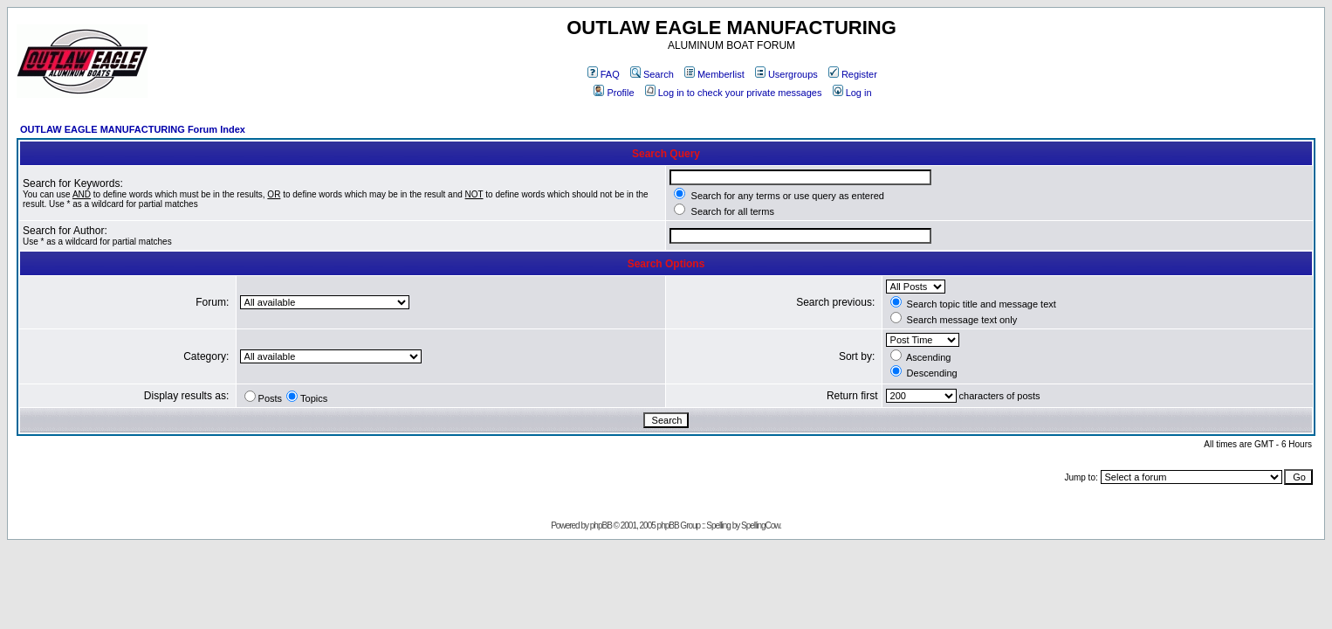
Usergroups (786, 74)
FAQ (603, 74)
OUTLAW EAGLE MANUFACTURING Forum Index (132, 129)
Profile (614, 92)
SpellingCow (760, 525)
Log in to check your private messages (733, 92)
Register (852, 74)
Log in (852, 92)
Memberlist (714, 74)
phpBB (601, 525)
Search (652, 74)
